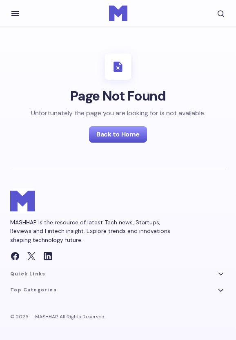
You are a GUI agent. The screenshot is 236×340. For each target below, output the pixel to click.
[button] (15, 13)
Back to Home (117, 134)
